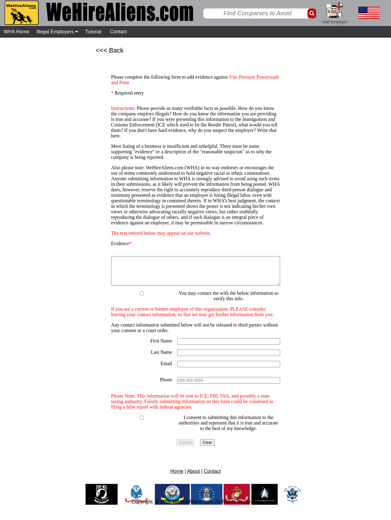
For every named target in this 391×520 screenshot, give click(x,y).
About (193, 476)
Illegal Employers (57, 31)
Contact (118, 31)
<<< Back (110, 50)
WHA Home (16, 31)
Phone (166, 385)
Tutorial (93, 31)
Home (177, 476)
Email (166, 369)
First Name (161, 346)
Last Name (161, 357)
